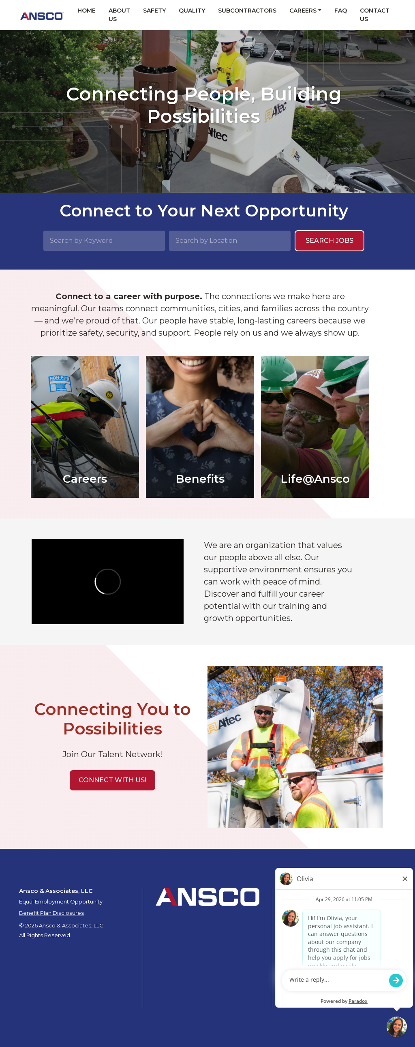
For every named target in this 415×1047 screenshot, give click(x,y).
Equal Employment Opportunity (61, 901)
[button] (112, 780)
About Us (119, 15)
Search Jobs (329, 240)
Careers (303, 10)
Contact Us (374, 15)
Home (86, 10)
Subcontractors (247, 10)
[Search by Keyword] (104, 241)
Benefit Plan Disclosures (51, 913)
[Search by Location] (230, 241)
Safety (154, 10)
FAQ (340, 10)
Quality (192, 10)
